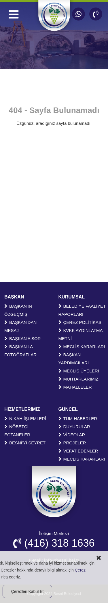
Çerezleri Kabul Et (27, 591)
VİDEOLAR (71, 434)
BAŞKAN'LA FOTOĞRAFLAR (20, 350)
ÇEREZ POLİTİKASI (80, 322)
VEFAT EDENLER (78, 450)
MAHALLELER (75, 387)
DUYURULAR (74, 426)
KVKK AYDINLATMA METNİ (80, 334)
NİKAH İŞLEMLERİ (25, 418)
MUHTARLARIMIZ (78, 378)
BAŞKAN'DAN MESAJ (20, 326)
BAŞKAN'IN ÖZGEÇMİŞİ (18, 310)
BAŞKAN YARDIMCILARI (73, 358)
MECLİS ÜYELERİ (78, 370)
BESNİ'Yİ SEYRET (25, 442)
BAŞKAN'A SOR (22, 338)
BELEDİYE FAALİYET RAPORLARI (82, 310)
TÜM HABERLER (77, 418)
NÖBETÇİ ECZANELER (17, 430)
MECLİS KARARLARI (81, 346)
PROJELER (72, 442)
